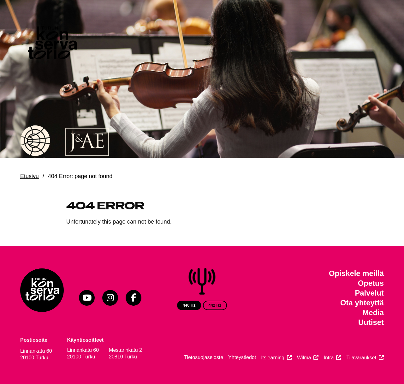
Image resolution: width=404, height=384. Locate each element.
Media (373, 312)
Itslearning (272, 357)
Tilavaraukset (361, 357)
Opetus (371, 283)
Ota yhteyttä (362, 302)
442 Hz (215, 305)
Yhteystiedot (242, 357)
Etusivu (29, 176)
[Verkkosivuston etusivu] (51, 44)
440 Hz (189, 305)
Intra (329, 357)
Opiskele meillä (356, 273)
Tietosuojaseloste (203, 357)
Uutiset (371, 322)
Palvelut (369, 293)
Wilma (304, 357)
